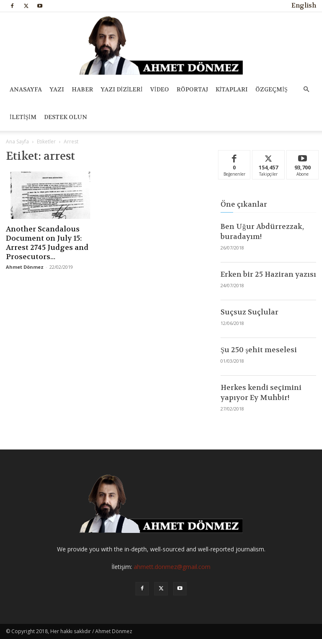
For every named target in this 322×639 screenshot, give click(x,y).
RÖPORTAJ (192, 89)
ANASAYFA (26, 89)
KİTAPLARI (232, 89)
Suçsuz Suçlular (249, 312)
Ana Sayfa (17, 141)
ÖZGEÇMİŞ (271, 89)
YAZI (56, 89)
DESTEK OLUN (65, 117)
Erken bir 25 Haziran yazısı (268, 274)
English (303, 5)
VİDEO (159, 89)
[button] (306, 90)
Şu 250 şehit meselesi (259, 349)
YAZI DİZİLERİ (122, 89)
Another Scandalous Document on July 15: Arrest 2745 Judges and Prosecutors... (47, 242)
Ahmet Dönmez (25, 267)
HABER (82, 89)
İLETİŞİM (23, 117)
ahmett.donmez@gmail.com (172, 567)
